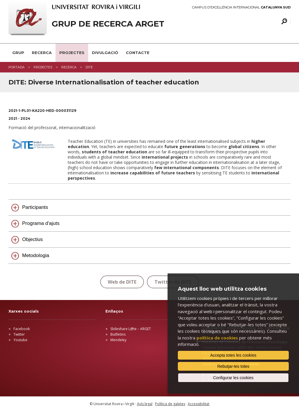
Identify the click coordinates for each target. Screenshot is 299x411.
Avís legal (144, 403)
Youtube (20, 339)
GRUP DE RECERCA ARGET (108, 23)
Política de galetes (170, 403)
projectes (43, 67)
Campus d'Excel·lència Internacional (241, 7)
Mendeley (118, 339)
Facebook (21, 328)
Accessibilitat (198, 403)
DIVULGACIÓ (105, 52)
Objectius (32, 239)
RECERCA (42, 52)
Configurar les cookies (233, 377)
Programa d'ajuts (41, 223)
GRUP (18, 52)
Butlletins (118, 334)
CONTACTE (138, 52)
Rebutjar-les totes (233, 366)
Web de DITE (122, 282)
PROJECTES (71, 52)
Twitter (19, 334)
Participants (35, 207)
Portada (16, 67)
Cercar (283, 21)
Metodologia (35, 255)
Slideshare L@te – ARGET (130, 328)
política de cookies (217, 338)
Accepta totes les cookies (233, 355)
